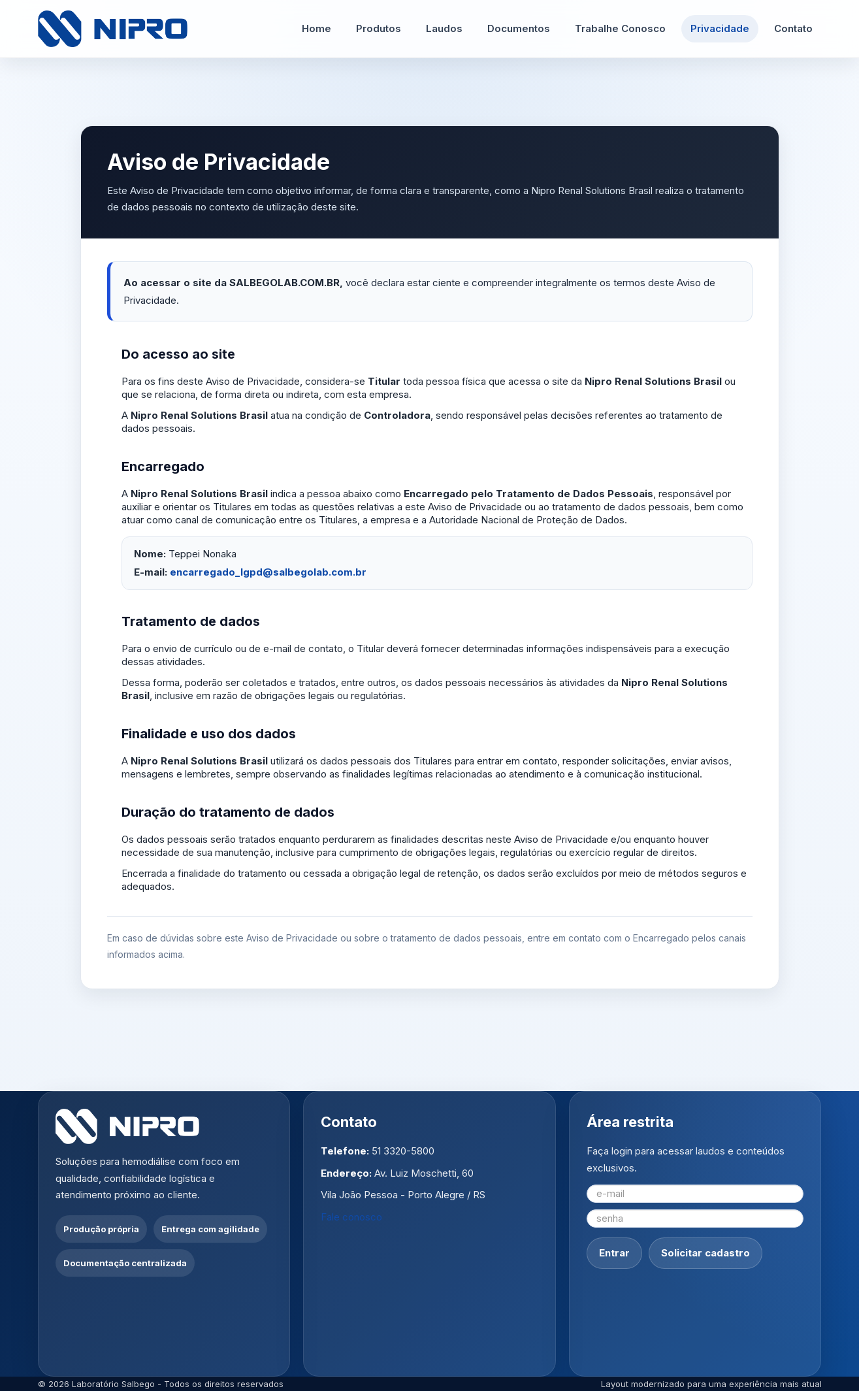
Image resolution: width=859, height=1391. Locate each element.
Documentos (518, 28)
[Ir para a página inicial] (113, 28)
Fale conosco (351, 1217)
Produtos (378, 28)
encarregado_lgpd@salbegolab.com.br (268, 572)
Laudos (444, 28)
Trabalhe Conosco (620, 28)
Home (316, 28)
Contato (793, 28)
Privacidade (719, 28)
